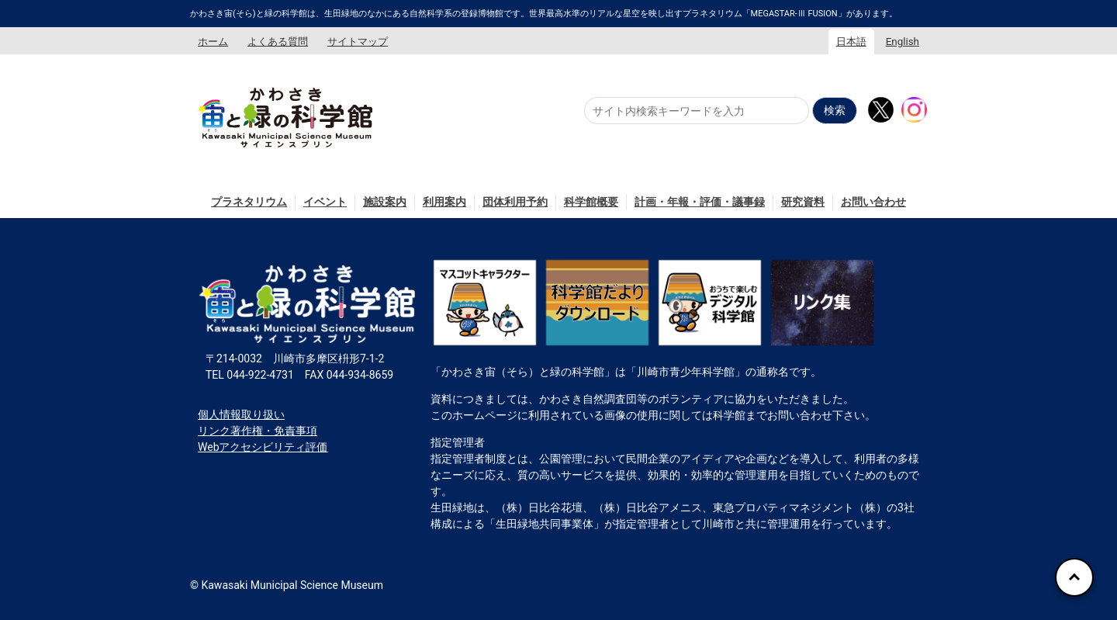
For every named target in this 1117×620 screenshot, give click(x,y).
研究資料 (803, 202)
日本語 (851, 41)
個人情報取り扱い (241, 414)
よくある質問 (277, 41)
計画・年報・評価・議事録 (700, 202)
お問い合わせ (873, 202)
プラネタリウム (249, 202)
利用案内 (444, 202)
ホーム (213, 41)
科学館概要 (591, 202)
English (902, 41)
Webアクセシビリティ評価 (263, 447)
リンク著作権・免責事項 (257, 430)
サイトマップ (357, 41)
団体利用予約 (515, 202)
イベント (325, 202)
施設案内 (384, 202)
